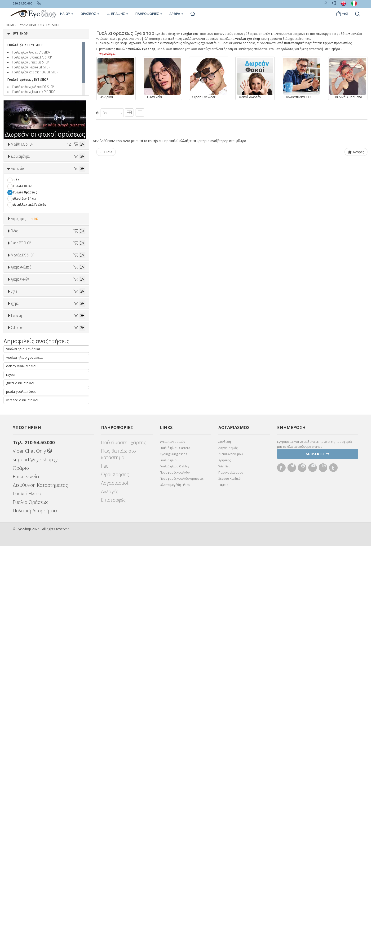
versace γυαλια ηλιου (23, 803)
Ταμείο (223, 888)
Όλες (19, 687)
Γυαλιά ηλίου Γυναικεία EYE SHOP (32, 57)
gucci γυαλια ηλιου (20, 786)
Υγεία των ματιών (172, 844)
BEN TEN (19, 406)
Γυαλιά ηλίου (169, 863)
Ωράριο (21, 871)
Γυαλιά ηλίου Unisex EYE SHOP (30, 62)
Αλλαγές (109, 894)
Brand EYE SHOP (21, 357)
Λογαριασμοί (114, 886)
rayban (11, 777)
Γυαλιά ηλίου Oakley (174, 869)
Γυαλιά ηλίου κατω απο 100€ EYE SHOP (35, 72)
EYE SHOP (53, 25)
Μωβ (18, 521)
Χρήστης (224, 863)
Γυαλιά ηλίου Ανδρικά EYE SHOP (31, 52)
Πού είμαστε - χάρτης (123, 845)
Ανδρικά (18, 318)
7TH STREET (21, 381)
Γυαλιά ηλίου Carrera (175, 851)
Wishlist (224, 869)
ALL (17, 502)
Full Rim (19, 627)
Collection (17, 712)
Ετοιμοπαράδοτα (27, 181)
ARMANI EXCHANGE (26, 387)
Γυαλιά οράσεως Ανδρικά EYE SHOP (33, 86)
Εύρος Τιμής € (25, 257)
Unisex (17, 306)
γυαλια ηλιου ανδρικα (23, 752)
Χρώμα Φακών (20, 550)
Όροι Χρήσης (115, 877)
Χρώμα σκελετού (21, 491)
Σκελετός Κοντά (24, 337)
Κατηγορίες (17, 207)
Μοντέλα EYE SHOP (22, 440)
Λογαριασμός (228, 851)
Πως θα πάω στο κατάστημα (118, 857)
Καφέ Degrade (25, 593)
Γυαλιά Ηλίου (22, 225)
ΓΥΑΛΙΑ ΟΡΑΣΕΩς (30, 25)
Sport (17, 312)
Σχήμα (14, 645)
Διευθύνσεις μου (230, 857)
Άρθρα (176, 13)
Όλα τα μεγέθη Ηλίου (175, 888)
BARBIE (18, 400)
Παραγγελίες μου (230, 875)
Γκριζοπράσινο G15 (28, 599)
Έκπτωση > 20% (24, 700)
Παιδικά (19, 331)
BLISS (17, 418)
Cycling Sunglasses (173, 857)
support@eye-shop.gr (35, 862)
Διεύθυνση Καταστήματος (40, 888)
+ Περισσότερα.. (105, 54)
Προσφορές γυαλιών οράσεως (181, 881)
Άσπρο (20, 508)
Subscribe (317, 857)
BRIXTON (19, 424)
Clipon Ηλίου (24, 568)
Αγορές (356, 152)
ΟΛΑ (16, 155)
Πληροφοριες (148, 13)
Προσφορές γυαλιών (175, 875)
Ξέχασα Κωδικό (229, 881)
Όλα (17, 193)
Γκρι (18, 574)
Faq (105, 869)
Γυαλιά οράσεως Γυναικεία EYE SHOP (33, 91)
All (15, 621)
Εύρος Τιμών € (21, 269)
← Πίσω (106, 152)
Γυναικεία (20, 324)
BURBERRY (20, 430)
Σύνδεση (224, 844)
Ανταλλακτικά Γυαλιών (29, 244)
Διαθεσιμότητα (20, 169)
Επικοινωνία (26, 879)
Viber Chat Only (32, 854)
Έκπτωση (16, 676)
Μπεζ (19, 515)
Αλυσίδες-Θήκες (24, 237)
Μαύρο (20, 533)
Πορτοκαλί (23, 527)
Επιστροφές (113, 903)
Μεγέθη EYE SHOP (22, 144)
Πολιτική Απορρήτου (35, 913)
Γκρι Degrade (24, 580)
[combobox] (112, 112)
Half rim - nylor (24, 633)
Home (10, 25)
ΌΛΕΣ (16, 723)
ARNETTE (19, 393)
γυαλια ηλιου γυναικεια (24, 760)
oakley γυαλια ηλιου (22, 769)
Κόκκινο (20, 539)
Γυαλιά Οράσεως (25, 231)
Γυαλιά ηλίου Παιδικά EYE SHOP (31, 67)
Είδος (14, 288)
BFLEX (17, 412)
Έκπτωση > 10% (24, 694)
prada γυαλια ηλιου (21, 794)
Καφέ (19, 586)
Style (14, 610)
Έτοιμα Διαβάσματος (28, 343)
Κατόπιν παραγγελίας (31, 187)
